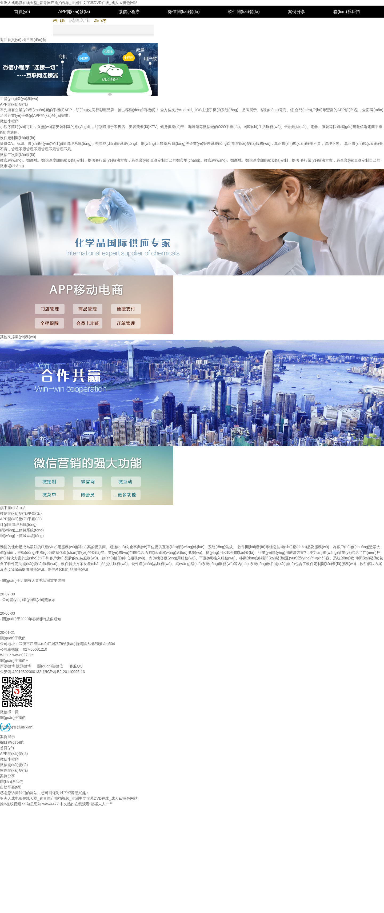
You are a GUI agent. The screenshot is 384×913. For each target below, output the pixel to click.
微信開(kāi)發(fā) (184, 11)
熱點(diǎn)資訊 (12, 575)
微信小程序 (129, 11)
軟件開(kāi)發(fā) (244, 11)
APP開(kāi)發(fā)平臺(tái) (21, 519)
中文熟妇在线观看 (75, 804)
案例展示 (7, 737)
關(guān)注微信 (50, 666)
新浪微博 (7, 666)
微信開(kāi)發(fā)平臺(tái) (21, 513)
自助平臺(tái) (26, 23)
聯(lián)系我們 (346, 11)
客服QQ (76, 666)
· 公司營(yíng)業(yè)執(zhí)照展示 (27, 600)
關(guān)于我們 (13, 717)
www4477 (50, 804)
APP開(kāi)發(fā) (74, 11)
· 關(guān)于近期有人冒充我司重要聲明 (32, 580)
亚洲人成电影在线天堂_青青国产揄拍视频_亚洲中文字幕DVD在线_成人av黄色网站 (69, 3)
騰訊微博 (23, 666)
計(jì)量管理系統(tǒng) (18, 524)
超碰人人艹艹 (102, 804)
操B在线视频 (10, 804)
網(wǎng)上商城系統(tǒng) (22, 536)
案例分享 (296, 11)
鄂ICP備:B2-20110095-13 (63, 672)
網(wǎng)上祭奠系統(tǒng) (22, 530)
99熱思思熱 (31, 804)
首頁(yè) (22, 11)
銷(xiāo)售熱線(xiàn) (17, 727)
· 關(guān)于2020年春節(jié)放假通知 (30, 619)
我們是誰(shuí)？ (12, 541)
